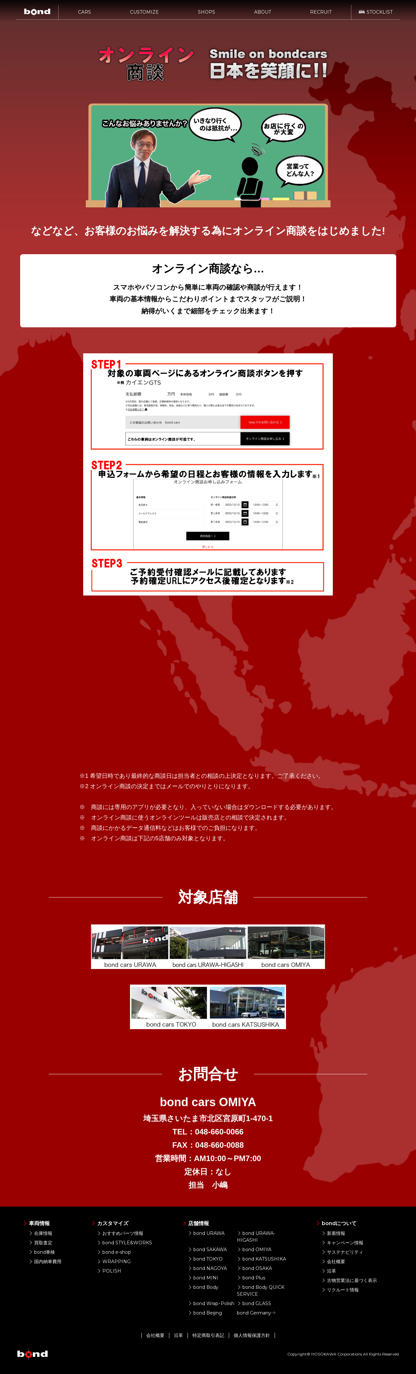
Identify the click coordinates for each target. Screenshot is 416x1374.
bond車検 (42, 1252)
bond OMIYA (254, 1249)
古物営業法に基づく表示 (349, 1280)
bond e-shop (114, 1252)
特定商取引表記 (208, 1335)
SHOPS (206, 15)
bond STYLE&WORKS (124, 1243)
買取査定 (40, 1243)
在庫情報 (40, 1233)
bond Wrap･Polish (211, 1303)
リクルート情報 (340, 1290)
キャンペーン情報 (342, 1243)
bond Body (203, 1287)
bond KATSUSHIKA (261, 1259)
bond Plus (251, 1278)
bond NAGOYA (207, 1268)
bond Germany (257, 1313)
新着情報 (333, 1233)
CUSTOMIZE (144, 15)
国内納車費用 (45, 1261)
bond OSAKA (254, 1268)
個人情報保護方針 (252, 1335)
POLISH (109, 1271)
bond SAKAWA (207, 1249)
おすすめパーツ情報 (120, 1233)
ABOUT (262, 15)
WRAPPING (114, 1261)
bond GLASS (254, 1303)
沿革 (328, 1271)
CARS (84, 15)
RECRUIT (321, 15)
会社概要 (333, 1261)
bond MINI (203, 1278)
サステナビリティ (342, 1252)
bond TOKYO (205, 1259)
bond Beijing (205, 1313)
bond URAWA (206, 1233)
